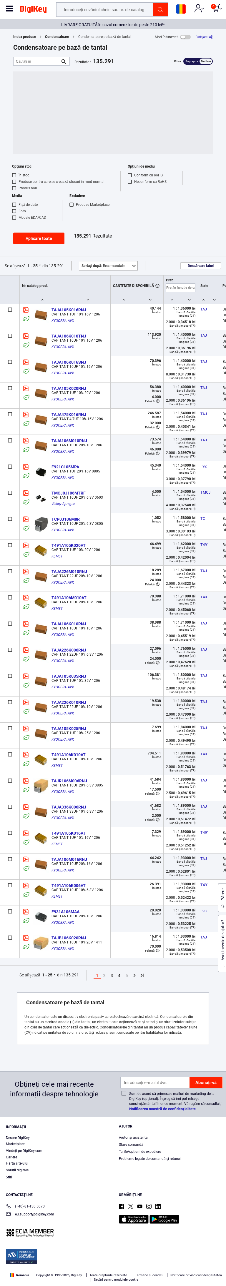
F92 (203, 466)
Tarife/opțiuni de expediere (140, 1152)
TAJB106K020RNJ (68, 938)
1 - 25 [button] (32, 265)
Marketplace (15, 1144)
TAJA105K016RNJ (68, 310)
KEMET (57, 556)
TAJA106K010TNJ (68, 336)
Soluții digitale (17, 1170)
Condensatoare (57, 37)
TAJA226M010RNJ (69, 571)
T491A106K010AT (68, 754)
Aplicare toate (39, 238)
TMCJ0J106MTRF (68, 493)
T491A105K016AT (68, 833)
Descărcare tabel (201, 266)
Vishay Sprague (63, 504)
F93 (203, 911)
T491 (204, 544)
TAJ (203, 309)
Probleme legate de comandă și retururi (150, 1159)
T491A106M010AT (69, 597)
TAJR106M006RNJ (69, 781)
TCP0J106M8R (65, 519)
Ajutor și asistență (133, 1137)
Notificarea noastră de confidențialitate (162, 1109)
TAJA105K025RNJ (68, 728)
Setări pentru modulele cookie (116, 1280)
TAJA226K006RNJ (68, 650)
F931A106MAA (65, 911)
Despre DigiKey (18, 1138)
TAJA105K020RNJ (68, 388)
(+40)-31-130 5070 (25, 1207)
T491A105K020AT (68, 545)
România (19, 1275)
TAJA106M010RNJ (69, 440)
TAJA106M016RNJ (69, 859)
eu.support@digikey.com (30, 1214)
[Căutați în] (37, 61)
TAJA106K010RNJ (68, 624)
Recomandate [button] (103, 266)
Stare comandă (131, 1145)
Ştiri (9, 1177)
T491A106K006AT (68, 885)
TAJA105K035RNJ (68, 676)
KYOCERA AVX (62, 321)
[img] (33, 10)
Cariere (11, 1157)
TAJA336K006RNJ (68, 807)
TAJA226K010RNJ (68, 702)
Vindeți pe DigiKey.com (24, 1151)
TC (202, 518)
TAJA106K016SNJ (68, 362)
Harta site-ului (17, 1163)
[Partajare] (204, 37)
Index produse (24, 37)
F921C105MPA (65, 467)
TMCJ (205, 492)
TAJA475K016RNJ (68, 414)
